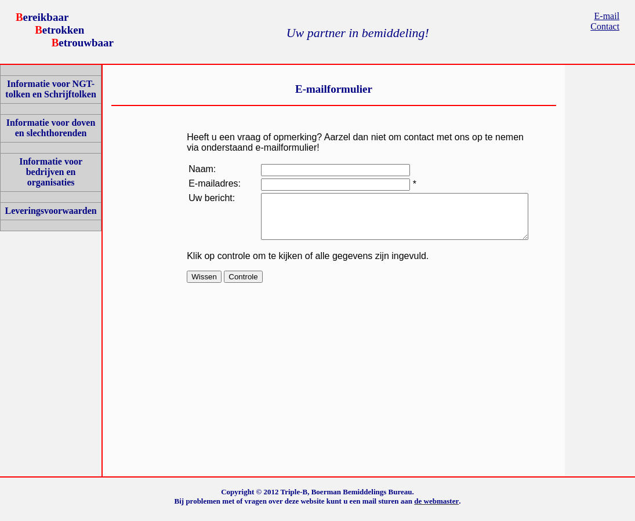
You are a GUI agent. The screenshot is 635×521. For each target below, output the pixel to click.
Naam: (202, 169)
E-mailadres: (209, 188)
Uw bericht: (203, 212)
